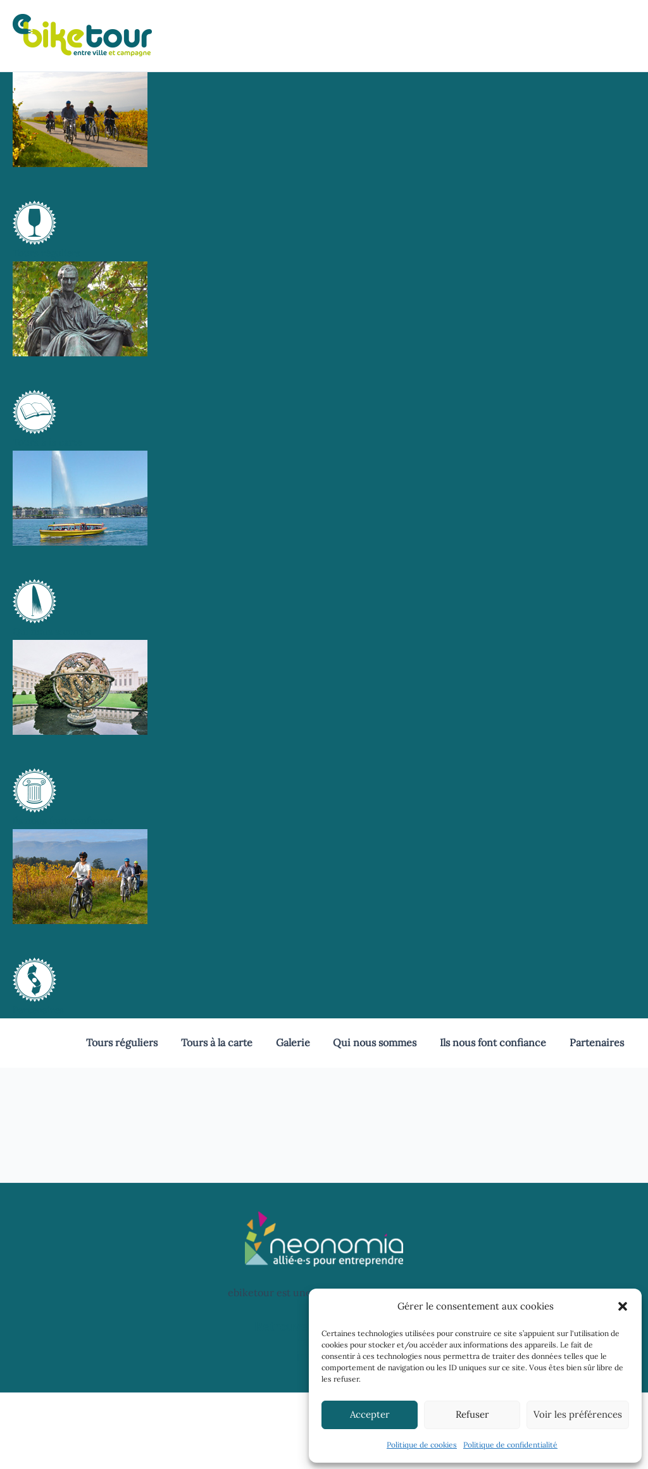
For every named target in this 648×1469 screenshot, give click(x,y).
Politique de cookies (422, 1444)
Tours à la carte (230, 1042)
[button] (622, 1306)
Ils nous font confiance (497, 1042)
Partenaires (598, 1042)
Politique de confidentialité (510, 1444)
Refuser (472, 1414)
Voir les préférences (577, 1414)
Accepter (370, 1414)
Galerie (303, 1042)
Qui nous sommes (382, 1042)
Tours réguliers (138, 1042)
